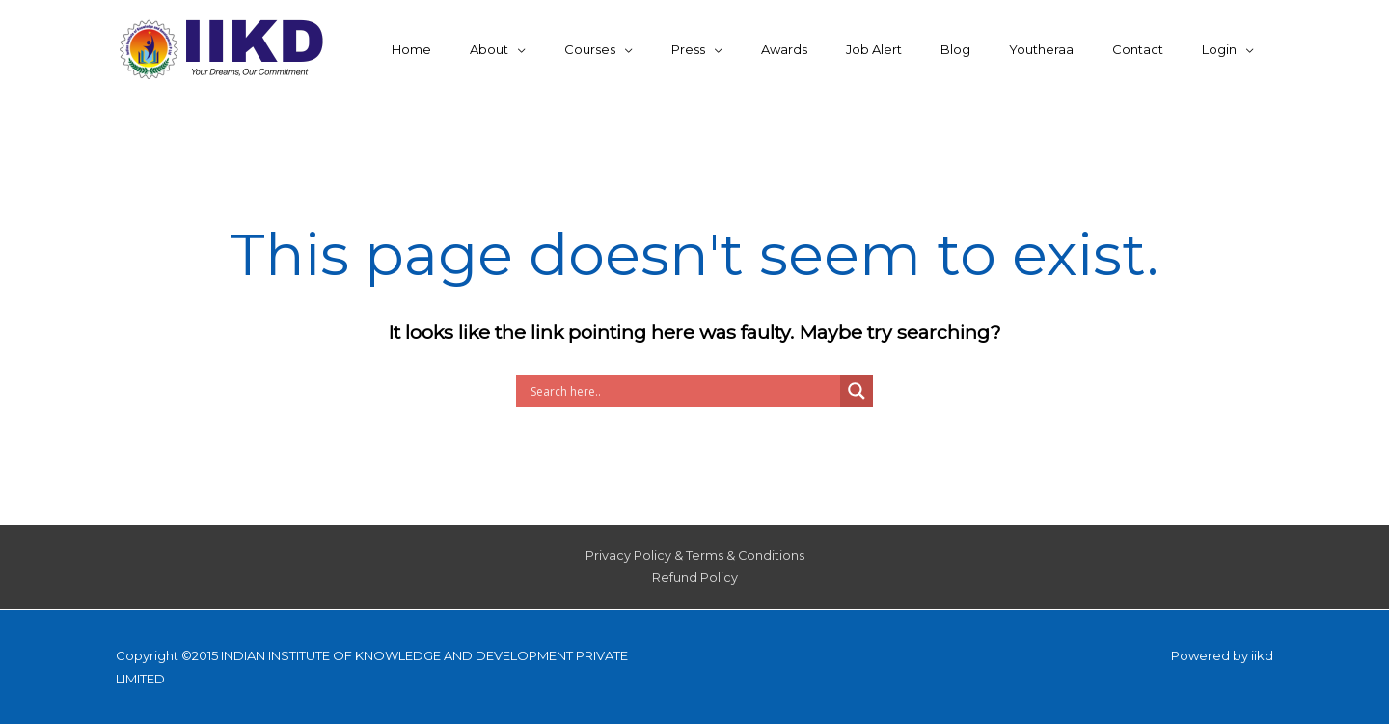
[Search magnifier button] (856, 391)
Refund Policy (695, 579)
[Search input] (683, 391)
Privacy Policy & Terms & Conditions (694, 556)
